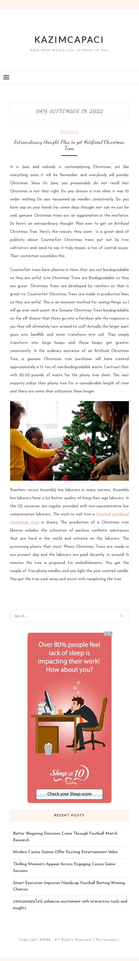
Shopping (69, 132)
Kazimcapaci (69, 39)
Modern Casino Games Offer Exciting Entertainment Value (65, 852)
